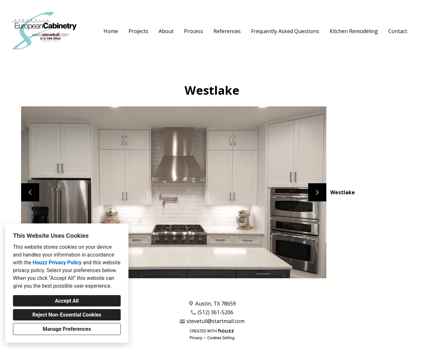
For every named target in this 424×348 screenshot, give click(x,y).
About (166, 31)
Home (110, 31)
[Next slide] (317, 192)
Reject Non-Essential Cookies (67, 315)
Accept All (67, 301)
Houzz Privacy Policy (56, 262)
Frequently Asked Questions (285, 31)
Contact (397, 31)
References (227, 31)
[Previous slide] (30, 192)
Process (193, 31)
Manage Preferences (66, 329)
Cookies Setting (221, 338)
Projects (138, 31)
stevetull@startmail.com (216, 321)
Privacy (195, 338)
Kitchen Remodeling (354, 31)
